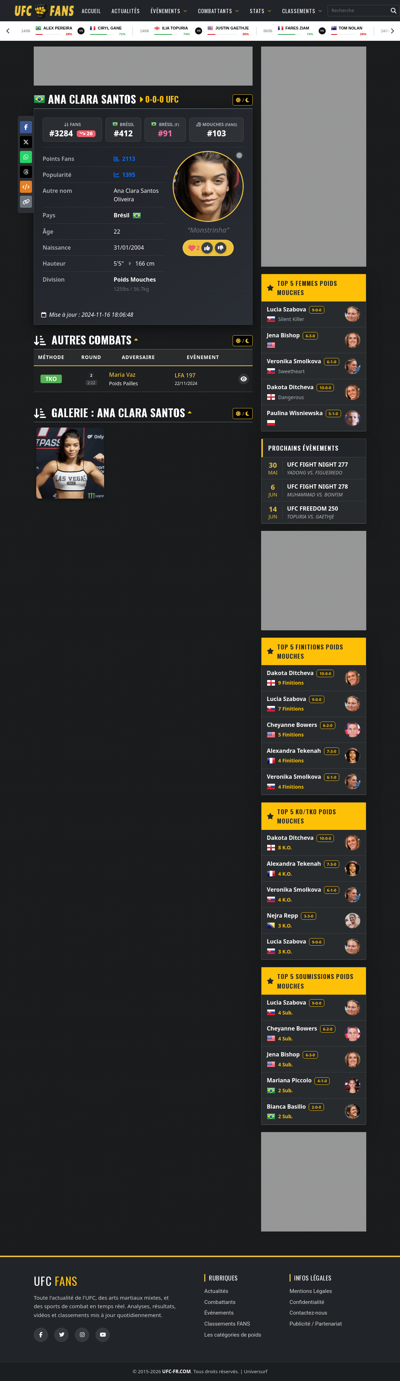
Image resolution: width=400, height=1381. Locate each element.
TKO (51, 379)
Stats (260, 11)
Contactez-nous (308, 1313)
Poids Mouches (135, 279)
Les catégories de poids (232, 1335)
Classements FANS (227, 1324)
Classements (302, 11)
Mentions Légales (311, 1291)
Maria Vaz (122, 375)
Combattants (218, 11)
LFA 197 (185, 375)
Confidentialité (307, 1302)
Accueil (91, 11)
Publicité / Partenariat (316, 1324)
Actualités (126, 11)
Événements (169, 11)
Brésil (122, 215)
